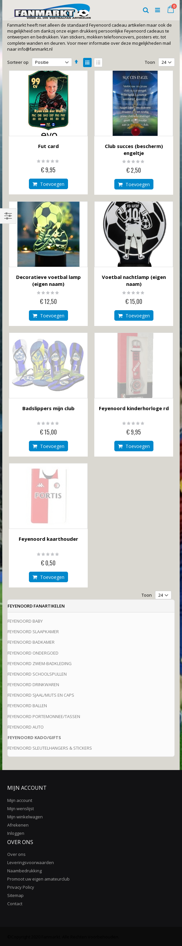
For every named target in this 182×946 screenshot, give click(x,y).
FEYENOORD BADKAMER (31, 642)
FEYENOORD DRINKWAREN (33, 684)
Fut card (48, 146)
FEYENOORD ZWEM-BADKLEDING (40, 663)
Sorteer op (18, 62)
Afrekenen (18, 825)
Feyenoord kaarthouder (48, 538)
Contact (14, 904)
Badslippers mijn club (48, 408)
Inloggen (15, 833)
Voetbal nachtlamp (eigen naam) (134, 280)
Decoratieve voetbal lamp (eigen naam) (48, 280)
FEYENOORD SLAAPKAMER (33, 632)
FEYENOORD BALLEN (27, 706)
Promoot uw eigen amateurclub (38, 879)
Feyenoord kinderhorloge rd (134, 408)
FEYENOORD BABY (25, 621)
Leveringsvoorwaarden (30, 862)
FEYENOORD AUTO (26, 727)
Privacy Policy (20, 887)
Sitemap (15, 895)
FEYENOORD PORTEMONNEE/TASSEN (44, 716)
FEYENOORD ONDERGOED (33, 653)
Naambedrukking (24, 871)
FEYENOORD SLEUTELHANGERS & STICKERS (50, 748)
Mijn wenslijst (20, 808)
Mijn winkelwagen (25, 817)
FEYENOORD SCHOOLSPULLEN (37, 674)
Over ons (16, 854)
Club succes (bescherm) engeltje (134, 149)
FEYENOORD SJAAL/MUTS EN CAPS (41, 695)
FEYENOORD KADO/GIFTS (34, 737)
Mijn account (19, 800)
